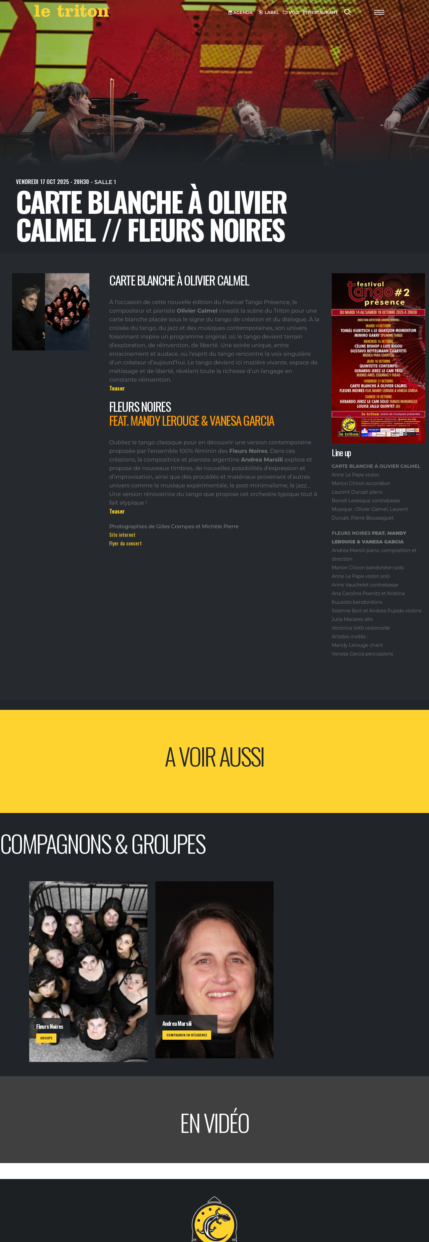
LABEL (269, 12)
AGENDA (240, 12)
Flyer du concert (125, 543)
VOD (291, 12)
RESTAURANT (320, 12)
